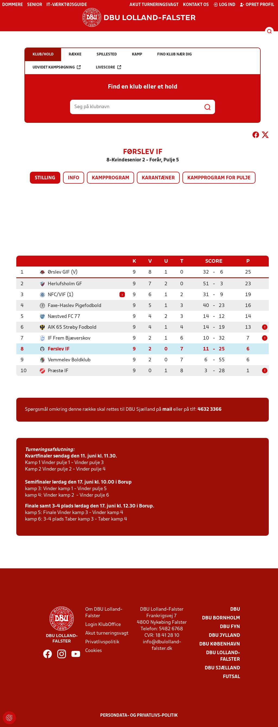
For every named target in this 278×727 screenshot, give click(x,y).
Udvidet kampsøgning (57, 67)
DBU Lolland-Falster (223, 656)
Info (73, 178)
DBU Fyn (230, 626)
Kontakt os (196, 5)
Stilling (45, 178)
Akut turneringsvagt (154, 5)
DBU (235, 609)
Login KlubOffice (103, 624)
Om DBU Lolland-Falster (103, 612)
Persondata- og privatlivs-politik (139, 715)
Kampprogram (110, 178)
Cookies (93, 650)
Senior (34, 5)
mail (167, 409)
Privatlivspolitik (102, 642)
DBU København (219, 644)
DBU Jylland (224, 635)
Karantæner (158, 178)
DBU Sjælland (222, 668)
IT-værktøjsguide (66, 5)
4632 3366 (210, 409)
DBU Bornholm (221, 618)
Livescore (108, 67)
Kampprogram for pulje (219, 178)
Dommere (12, 5)
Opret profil (257, 4)
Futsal (231, 676)
